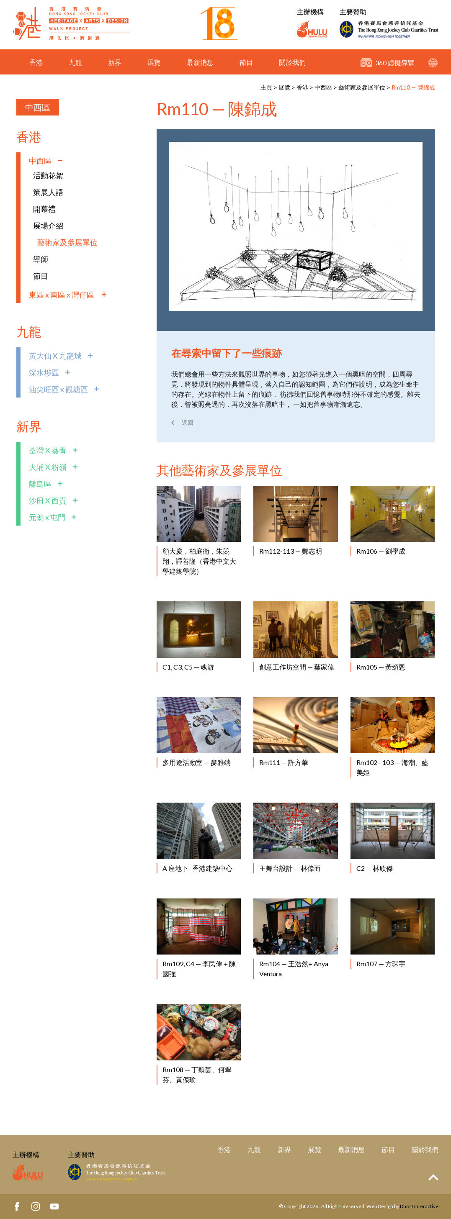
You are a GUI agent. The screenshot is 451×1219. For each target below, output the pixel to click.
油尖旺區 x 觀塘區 (58, 389)
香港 (36, 64)
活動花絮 (48, 175)
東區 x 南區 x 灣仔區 (62, 294)
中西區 (323, 87)
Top (433, 1177)
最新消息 (200, 64)
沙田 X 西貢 (48, 500)
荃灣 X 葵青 (48, 450)
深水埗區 (44, 372)
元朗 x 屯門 (47, 517)
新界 (114, 64)
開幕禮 (44, 208)
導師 (40, 259)
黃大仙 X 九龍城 (55, 355)
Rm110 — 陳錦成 (413, 87)
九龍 (75, 64)
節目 (246, 64)
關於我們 (292, 64)
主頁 (266, 87)
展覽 (154, 64)
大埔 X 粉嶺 (48, 467)
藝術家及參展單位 (361, 87)
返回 (187, 422)
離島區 (40, 483)
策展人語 (48, 192)
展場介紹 (48, 225)
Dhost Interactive (419, 1206)
